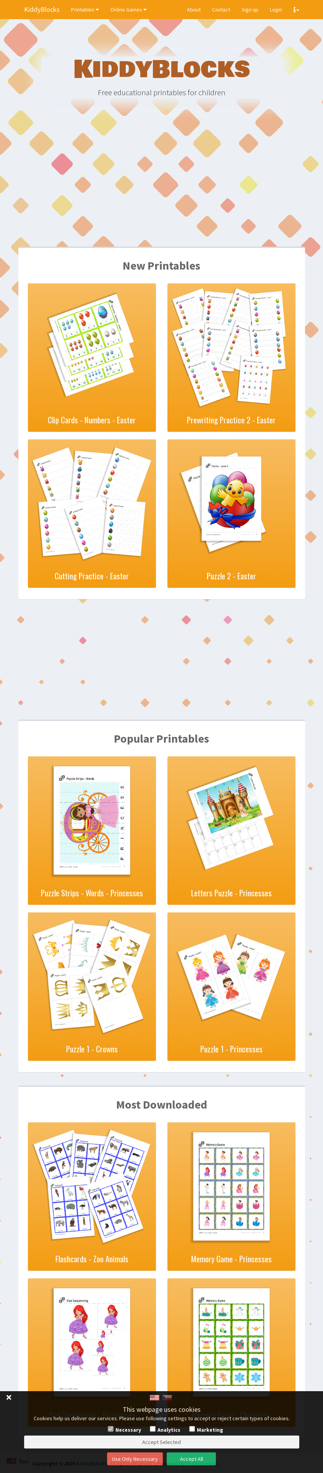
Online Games (128, 9)
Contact (221, 9)
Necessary (128, 1429)
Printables (85, 9)
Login (276, 9)
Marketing (210, 1429)
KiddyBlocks (42, 9)
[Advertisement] (161, 187)
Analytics (168, 1429)
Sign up (250, 9)
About (194, 9)
